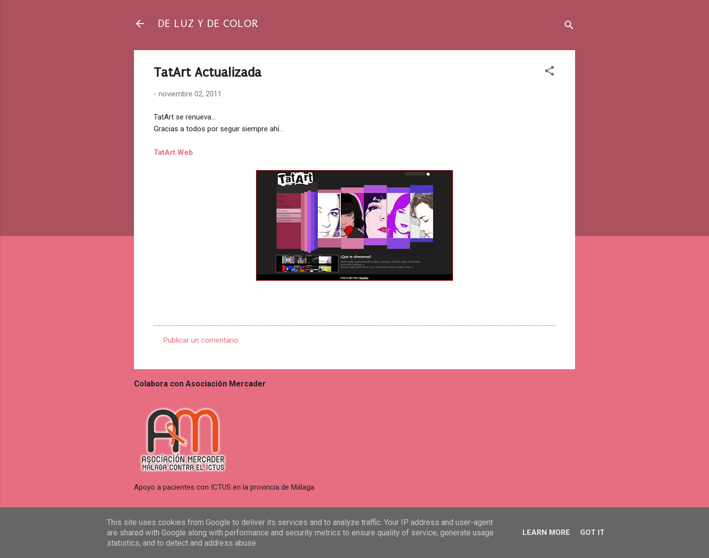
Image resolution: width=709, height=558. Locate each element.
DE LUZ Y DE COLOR (208, 23)
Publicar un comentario (200, 340)
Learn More (546, 532)
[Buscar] (569, 27)
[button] (549, 72)
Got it (592, 532)
